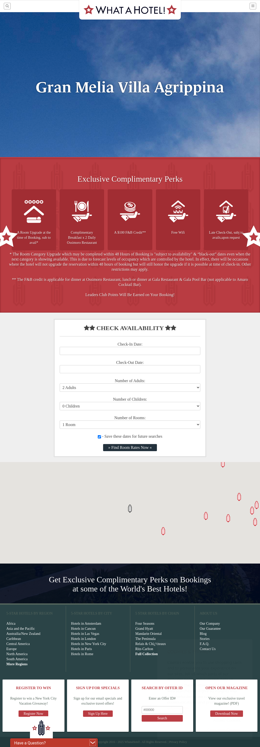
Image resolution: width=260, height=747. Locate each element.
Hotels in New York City (88, 644)
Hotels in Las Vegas (85, 634)
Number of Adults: (130, 381)
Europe (11, 649)
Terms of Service (83, 742)
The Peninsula (145, 639)
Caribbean (13, 639)
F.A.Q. (204, 644)
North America (17, 654)
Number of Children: (130, 399)
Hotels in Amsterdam (86, 623)
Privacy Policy (178, 742)
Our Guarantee (210, 629)
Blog (203, 634)
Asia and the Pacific (20, 629)
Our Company (210, 623)
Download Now (226, 714)
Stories (205, 639)
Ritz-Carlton (144, 649)
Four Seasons (144, 623)
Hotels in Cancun (83, 629)
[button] (130, 508)
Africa (10, 623)
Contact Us (208, 649)
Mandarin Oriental (148, 634)
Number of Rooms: (130, 418)
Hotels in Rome (82, 654)
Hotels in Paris (81, 649)
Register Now (33, 714)
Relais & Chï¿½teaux (150, 644)
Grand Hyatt (144, 629)
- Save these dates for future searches (130, 436)
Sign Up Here (98, 714)
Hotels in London (83, 639)
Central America (18, 644)
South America (17, 659)
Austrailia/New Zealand (23, 634)
